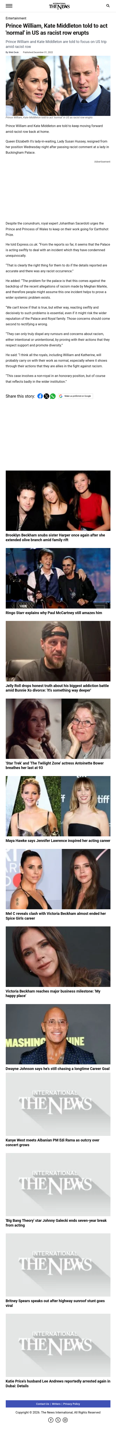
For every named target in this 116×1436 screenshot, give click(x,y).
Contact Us (42, 1403)
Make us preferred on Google (75, 396)
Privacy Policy (71, 1403)
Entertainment (16, 18)
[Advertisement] (58, 190)
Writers (56, 1403)
